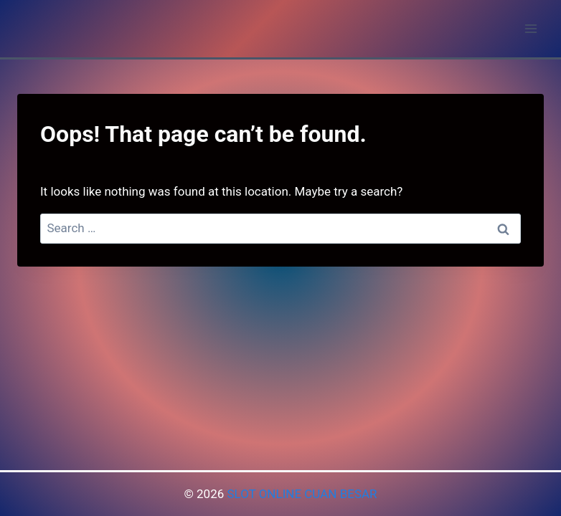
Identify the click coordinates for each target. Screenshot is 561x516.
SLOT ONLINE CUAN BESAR (302, 494)
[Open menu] (530, 28)
